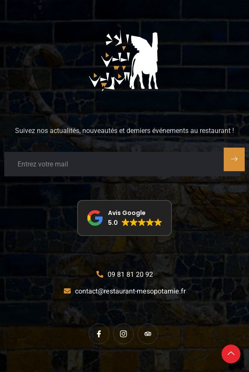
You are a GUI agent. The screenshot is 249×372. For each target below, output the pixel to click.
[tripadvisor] (148, 334)
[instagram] (123, 334)
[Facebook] (99, 334)
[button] (124, 218)
